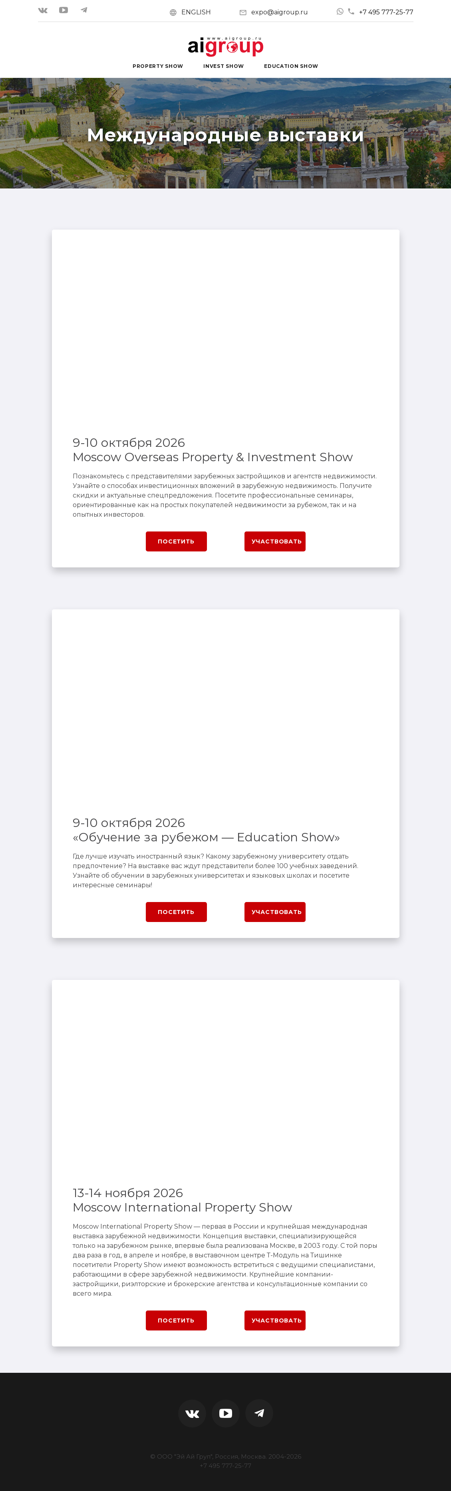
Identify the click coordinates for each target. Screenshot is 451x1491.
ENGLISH (196, 12)
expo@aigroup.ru (279, 12)
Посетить (176, 541)
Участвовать (277, 541)
